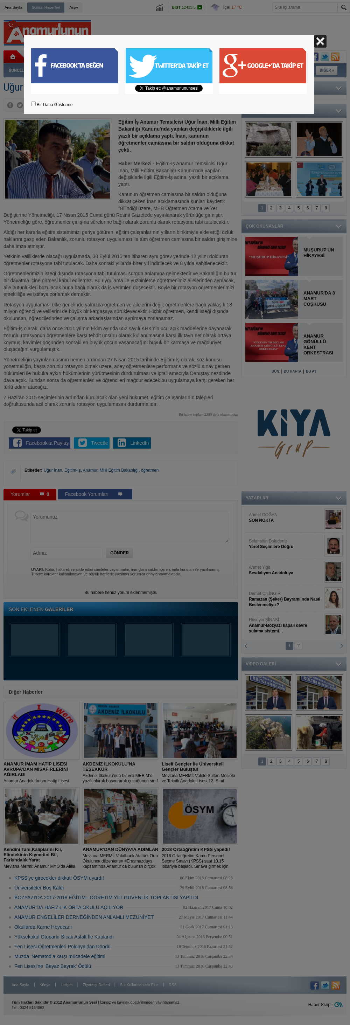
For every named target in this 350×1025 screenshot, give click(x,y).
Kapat (320, 41)
